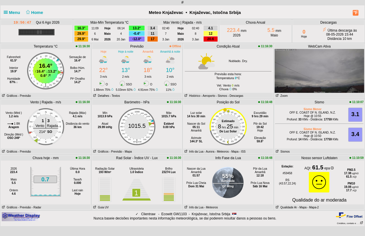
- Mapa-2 (313, 207)
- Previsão (24, 95)
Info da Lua (193, 151)
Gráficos (9, 95)
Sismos (282, 151)
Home (34, 12)
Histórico (191, 95)
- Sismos (221, 95)
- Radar (36, 207)
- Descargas (235, 95)
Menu (13, 12)
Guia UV (100, 207)
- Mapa (127, 151)
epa (329, 168)
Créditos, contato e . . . (350, 223)
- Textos (115, 95)
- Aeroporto (208, 95)
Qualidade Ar (286, 207)
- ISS (242, 151)
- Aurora (209, 151)
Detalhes (100, 95)
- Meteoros (222, 151)
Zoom (281, 95)
